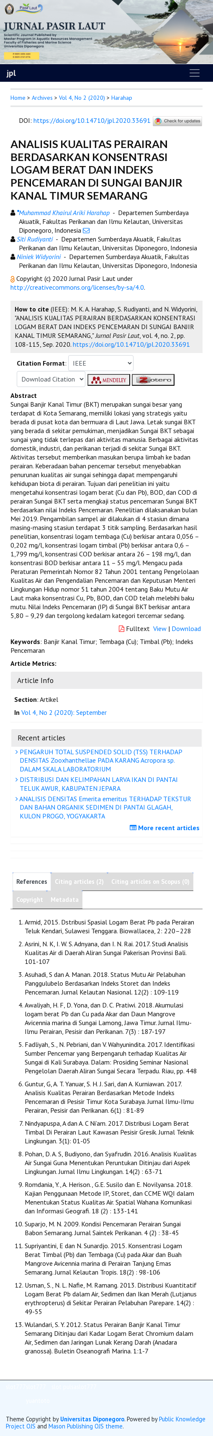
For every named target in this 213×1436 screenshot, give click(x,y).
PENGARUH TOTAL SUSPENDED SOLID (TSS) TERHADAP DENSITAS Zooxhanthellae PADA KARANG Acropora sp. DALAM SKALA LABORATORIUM (100, 761)
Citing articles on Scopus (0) (150, 881)
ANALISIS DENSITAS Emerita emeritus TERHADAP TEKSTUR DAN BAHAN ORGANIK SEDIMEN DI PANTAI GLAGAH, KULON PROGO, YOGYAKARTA (104, 808)
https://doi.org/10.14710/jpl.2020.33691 (92, 120)
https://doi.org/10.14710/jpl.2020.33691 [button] (131, 344)
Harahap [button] (121, 97)
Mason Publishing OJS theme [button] (86, 1426)
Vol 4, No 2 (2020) (82, 97)
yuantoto (38, 1401)
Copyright (29, 900)
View (160, 628)
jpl (11, 73)
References (31, 881)
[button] (13, 278)
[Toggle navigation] (194, 73)
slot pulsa (64, 1387)
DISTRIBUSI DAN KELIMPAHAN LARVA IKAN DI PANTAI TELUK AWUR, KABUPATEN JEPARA (98, 783)
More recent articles (166, 827)
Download (186, 628)
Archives (42, 97)
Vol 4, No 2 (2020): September (64, 712)
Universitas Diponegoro (92, 1419)
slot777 (16, 1387)
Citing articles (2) (79, 881)
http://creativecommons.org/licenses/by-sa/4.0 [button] (77, 287)
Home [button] (18, 97)
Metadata (65, 900)
